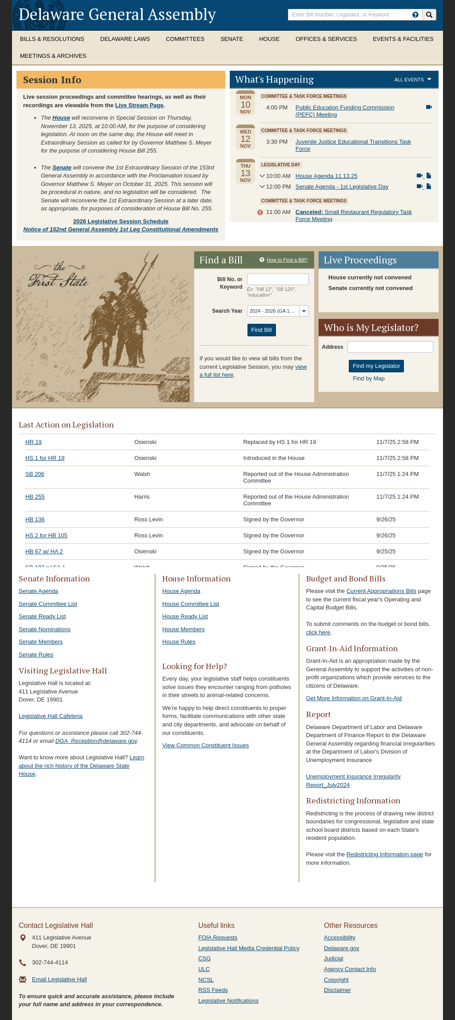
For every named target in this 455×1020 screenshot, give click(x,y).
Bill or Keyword (231, 282)
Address (332, 347)
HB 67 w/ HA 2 (44, 551)
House (269, 39)
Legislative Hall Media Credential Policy (248, 948)
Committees (185, 39)
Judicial (333, 958)
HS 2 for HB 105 (46, 535)
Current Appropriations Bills (382, 591)
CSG (204, 958)
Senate (231, 39)
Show (261, 176)
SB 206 (34, 474)
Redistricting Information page (385, 854)
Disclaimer (337, 990)
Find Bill (261, 330)
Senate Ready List (42, 616)
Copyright (336, 979)
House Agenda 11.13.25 (326, 176)
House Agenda (181, 591)
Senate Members (41, 641)
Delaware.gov (341, 948)
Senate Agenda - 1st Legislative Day (342, 186)
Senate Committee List (48, 604)
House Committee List (190, 604)
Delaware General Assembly (117, 14)
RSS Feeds (213, 990)
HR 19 (33, 442)
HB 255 (34, 496)
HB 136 (34, 519)
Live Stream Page (139, 105)
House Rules (178, 641)
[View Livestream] (429, 107)
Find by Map (369, 378)
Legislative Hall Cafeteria (51, 716)
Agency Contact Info (350, 969)
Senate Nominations (45, 629)
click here (318, 632)
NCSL (206, 979)
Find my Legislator (376, 366)
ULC (204, 969)
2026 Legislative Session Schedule (121, 221)
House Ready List (185, 616)
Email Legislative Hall (59, 979)
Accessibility (339, 937)
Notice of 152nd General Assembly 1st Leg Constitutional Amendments (121, 229)
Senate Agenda (38, 591)
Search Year (227, 311)
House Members (183, 629)
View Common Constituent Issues (205, 745)
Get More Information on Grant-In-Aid (354, 698)
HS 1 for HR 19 (44, 458)
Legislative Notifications (228, 1000)
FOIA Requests (217, 937)
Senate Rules (36, 654)
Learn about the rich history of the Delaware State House (81, 765)
